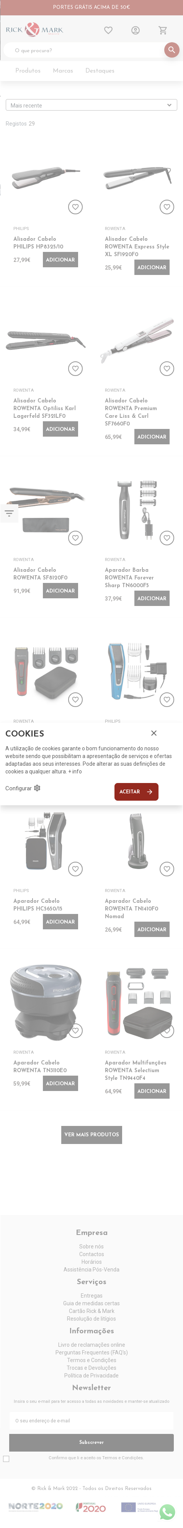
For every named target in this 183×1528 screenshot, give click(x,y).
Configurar (23, 788)
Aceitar (136, 791)
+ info (75, 771)
